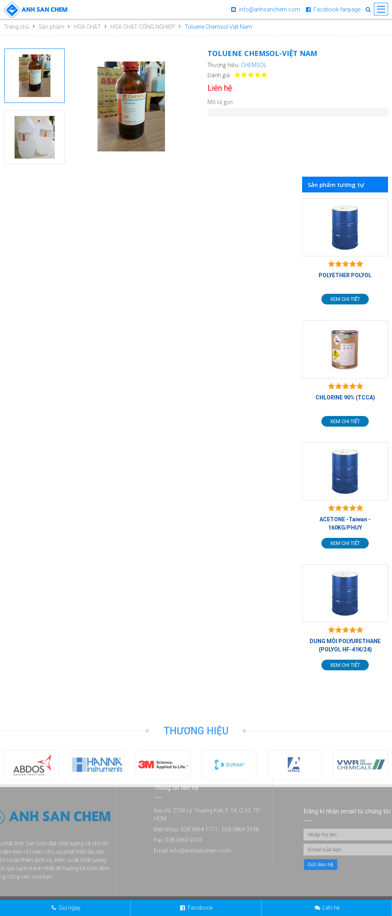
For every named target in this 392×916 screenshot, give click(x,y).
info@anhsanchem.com (269, 9)
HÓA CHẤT (87, 27)
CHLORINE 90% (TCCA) (345, 397)
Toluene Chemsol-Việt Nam (218, 27)
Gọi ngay (69, 908)
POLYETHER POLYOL (345, 275)
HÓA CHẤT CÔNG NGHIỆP (142, 27)
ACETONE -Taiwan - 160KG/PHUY (345, 523)
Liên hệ (331, 908)
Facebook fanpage (337, 9)
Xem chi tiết (345, 299)
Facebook (200, 908)
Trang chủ (16, 27)
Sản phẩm (51, 27)
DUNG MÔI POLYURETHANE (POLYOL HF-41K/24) (345, 645)
